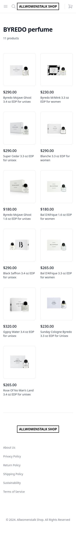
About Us (9, 447)
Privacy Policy (12, 456)
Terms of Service (14, 491)
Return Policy (11, 465)
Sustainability (12, 483)
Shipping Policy (13, 474)
